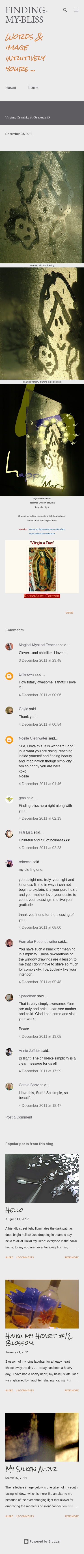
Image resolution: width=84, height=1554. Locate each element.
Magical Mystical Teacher (39, 645)
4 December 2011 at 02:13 (40, 818)
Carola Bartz (29, 1085)
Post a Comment (18, 1117)
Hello (14, 1210)
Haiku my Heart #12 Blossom (38, 1339)
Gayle (23, 709)
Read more (72, 1257)
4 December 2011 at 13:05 (40, 1036)
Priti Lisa (25, 832)
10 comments (25, 1257)
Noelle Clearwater (33, 738)
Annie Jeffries (30, 1051)
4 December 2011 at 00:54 (40, 724)
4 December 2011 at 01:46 (40, 784)
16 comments (25, 1390)
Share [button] (69, 612)
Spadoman (27, 996)
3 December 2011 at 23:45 (40, 660)
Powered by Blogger (42, 1541)
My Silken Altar (31, 1468)
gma (22, 798)
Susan (10, 87)
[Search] (65, 8)
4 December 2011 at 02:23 (40, 848)
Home (33, 87)
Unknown (26, 674)
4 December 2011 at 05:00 (40, 927)
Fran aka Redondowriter (38, 941)
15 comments (25, 1516)
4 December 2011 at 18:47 (40, 1105)
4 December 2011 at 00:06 (40, 695)
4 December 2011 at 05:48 (40, 982)
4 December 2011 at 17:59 (40, 1071)
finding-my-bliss (26, 15)
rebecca (25, 862)
